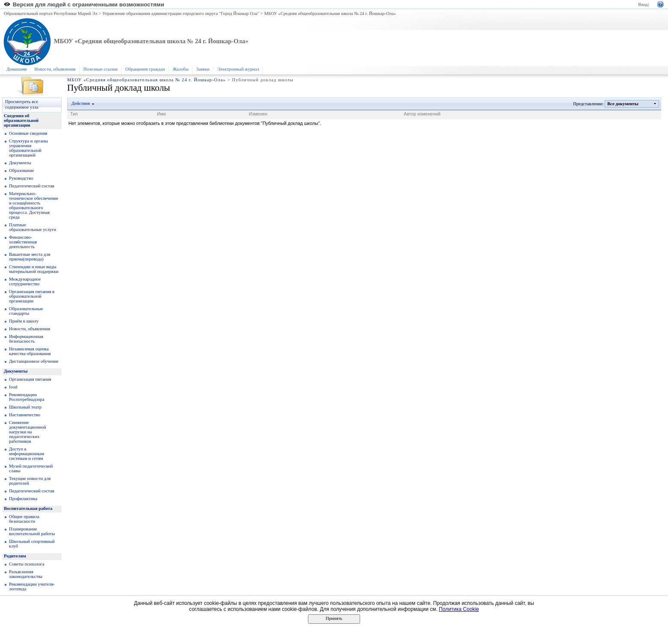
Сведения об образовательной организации (21, 120)
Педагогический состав (31, 186)
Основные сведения (28, 133)
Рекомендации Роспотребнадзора (26, 397)
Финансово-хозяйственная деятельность (23, 242)
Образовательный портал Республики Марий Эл (51, 13)
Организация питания (30, 379)
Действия (80, 103)
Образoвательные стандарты (26, 311)
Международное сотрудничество (25, 281)
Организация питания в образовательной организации (31, 296)
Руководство (21, 178)
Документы (20, 162)
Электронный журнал (238, 69)
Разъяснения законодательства (25, 574)
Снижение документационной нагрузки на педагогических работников (27, 432)
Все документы (623, 103)
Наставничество (24, 414)
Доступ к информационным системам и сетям (26, 454)
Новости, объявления (55, 69)
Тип (74, 113)
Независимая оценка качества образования (30, 351)
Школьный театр (25, 407)
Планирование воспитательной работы (32, 531)
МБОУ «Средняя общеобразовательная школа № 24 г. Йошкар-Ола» (330, 13)
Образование (21, 170)
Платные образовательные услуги (32, 227)
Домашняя (16, 69)
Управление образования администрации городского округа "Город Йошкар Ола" (181, 13)
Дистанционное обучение (34, 361)
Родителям (15, 556)
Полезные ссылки (100, 69)
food (13, 387)
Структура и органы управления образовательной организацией (28, 148)
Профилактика (23, 498)
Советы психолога (26, 564)
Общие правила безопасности (24, 519)
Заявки (203, 69)
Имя (161, 113)
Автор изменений (422, 113)
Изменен (258, 113)
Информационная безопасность (26, 339)
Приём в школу (23, 321)
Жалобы (181, 69)
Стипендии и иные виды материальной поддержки (34, 269)
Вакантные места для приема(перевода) (29, 256)
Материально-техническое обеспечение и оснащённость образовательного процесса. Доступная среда (33, 205)
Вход (642, 4)
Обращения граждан (145, 69)
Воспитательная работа (28, 508)
